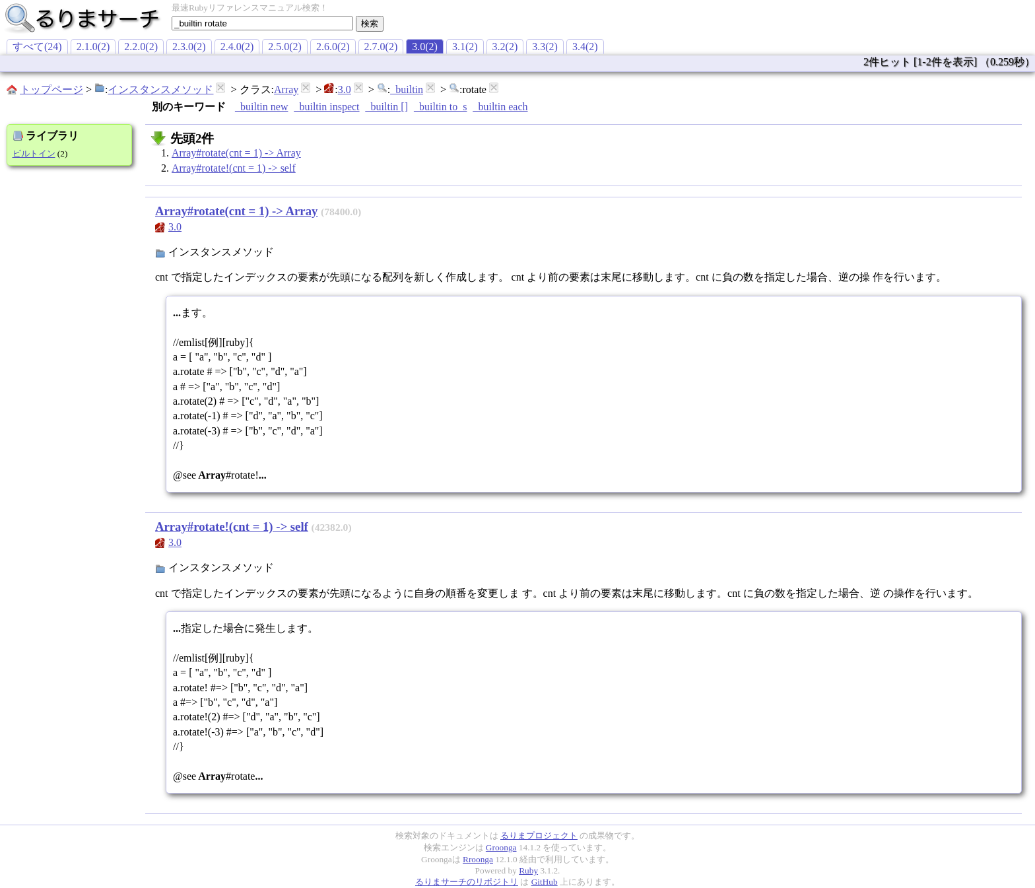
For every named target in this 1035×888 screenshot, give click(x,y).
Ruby (528, 870)
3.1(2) (465, 46)
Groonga (501, 847)
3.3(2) (545, 46)
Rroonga (478, 859)
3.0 (344, 89)
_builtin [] (387, 106)
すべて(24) (37, 46)
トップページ (51, 89)
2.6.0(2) (333, 46)
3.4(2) (585, 46)
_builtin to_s (440, 106)
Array (286, 89)
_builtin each (500, 106)
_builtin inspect (326, 106)
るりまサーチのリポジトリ (466, 882)
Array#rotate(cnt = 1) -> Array (236, 152)
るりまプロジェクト (539, 835)
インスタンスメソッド (160, 89)
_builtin (406, 89)
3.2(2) (505, 46)
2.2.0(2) (141, 46)
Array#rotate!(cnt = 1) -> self (234, 168)
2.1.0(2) (93, 46)
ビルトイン (34, 153)
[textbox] (262, 23)
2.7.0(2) (381, 46)
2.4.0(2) (237, 46)
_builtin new (261, 106)
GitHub (544, 882)
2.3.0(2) (189, 46)
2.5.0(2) (285, 46)
